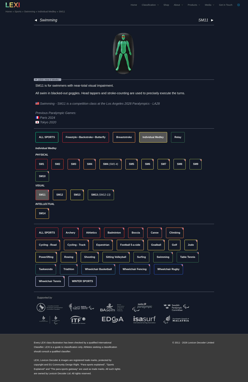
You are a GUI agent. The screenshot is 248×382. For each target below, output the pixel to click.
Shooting (89, 257)
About (177, 4)
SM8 (179, 164)
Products (192, 4)
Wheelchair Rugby (168, 269)
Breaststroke (124, 137)
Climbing (174, 232)
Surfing (141, 257)
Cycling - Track (76, 244)
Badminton (114, 232)
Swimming (48, 20)
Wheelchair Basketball (98, 269)
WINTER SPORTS (82, 281)
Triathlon (68, 269)
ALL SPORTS (47, 137)
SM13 (77, 194)
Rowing (68, 257)
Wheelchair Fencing (135, 269)
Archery (70, 232)
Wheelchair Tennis (50, 281)
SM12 (59, 194)
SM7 (163, 164)
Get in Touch (225, 4)
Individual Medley (153, 137)
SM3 (73, 164)
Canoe (154, 232)
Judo (191, 244)
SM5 (131, 164)
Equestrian (102, 244)
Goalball (156, 244)
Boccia (136, 232)
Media (208, 4)
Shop (166, 4)
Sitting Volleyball (116, 257)
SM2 (57, 164)
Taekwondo (46, 269)
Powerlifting (46, 257)
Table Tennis (187, 257)
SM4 (89, 164)
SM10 (42, 176)
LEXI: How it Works (48, 79)
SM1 (41, 164)
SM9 (195, 164)
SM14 (42, 213)
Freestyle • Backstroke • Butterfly (85, 137)
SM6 (147, 164)
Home (134, 4)
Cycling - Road (48, 244)
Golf (174, 244)
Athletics (91, 232)
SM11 (42, 194)
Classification (149, 4)
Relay (177, 137)
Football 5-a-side (130, 244)
